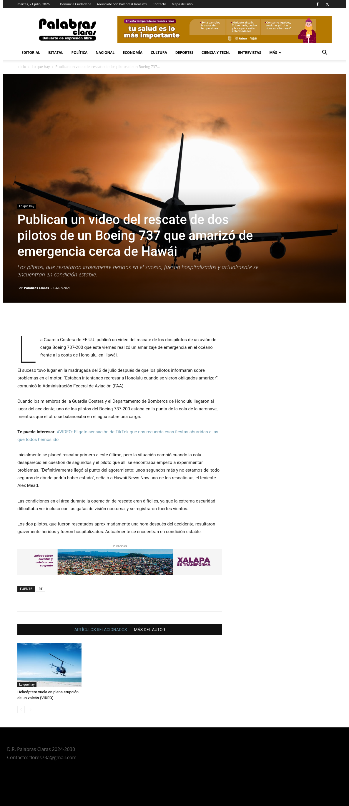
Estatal (55, 52)
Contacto (159, 4)
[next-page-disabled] (30, 709)
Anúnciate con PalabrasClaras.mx (122, 4)
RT (40, 588)
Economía (132, 52)
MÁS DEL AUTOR (149, 630)
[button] (325, 53)
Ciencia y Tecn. (216, 52)
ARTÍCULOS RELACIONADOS (100, 630)
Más (275, 52)
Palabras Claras (36, 288)
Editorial (30, 52)
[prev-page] (21, 709)
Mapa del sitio (182, 4)
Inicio (21, 66)
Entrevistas (249, 52)
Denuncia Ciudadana (75, 4)
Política (80, 52)
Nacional (105, 52)
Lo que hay (41, 66)
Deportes (184, 52)
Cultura (159, 52)
